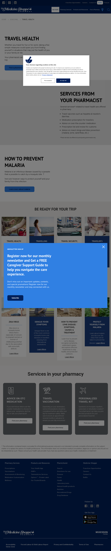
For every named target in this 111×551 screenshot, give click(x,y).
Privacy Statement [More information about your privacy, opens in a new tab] (47, 75)
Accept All (63, 80)
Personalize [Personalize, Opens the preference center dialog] (48, 80)
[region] (56, 70)
